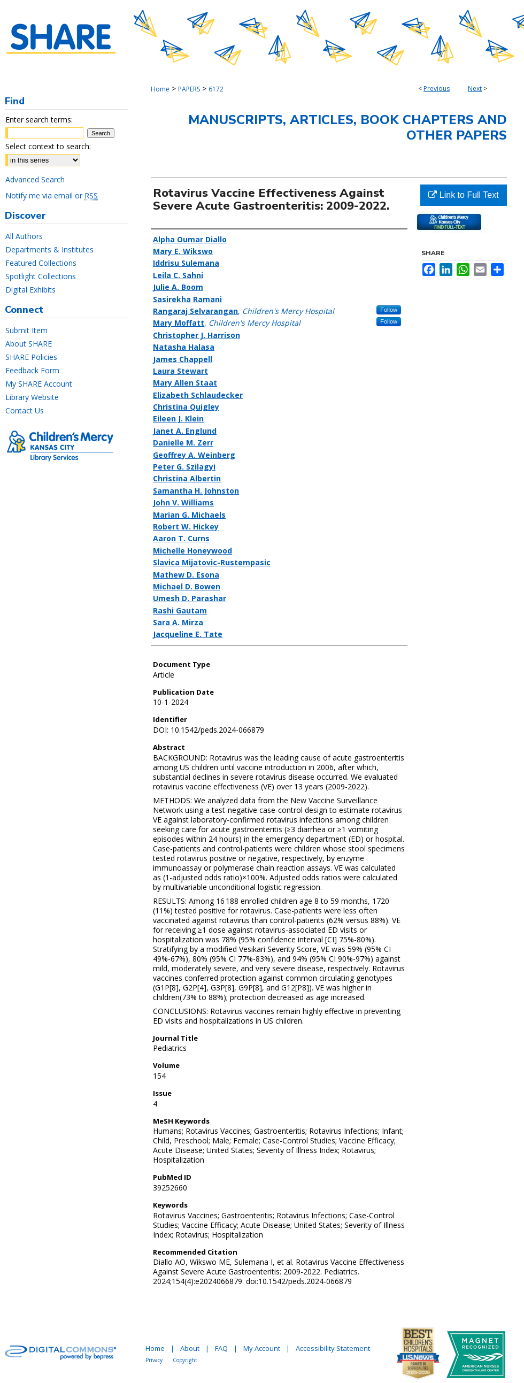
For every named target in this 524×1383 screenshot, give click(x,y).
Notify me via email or (51, 195)
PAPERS (189, 89)
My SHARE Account (38, 384)
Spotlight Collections (40, 276)
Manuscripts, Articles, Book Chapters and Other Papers (347, 127)
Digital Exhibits (30, 290)
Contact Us (24, 410)
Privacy (154, 1360)
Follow (388, 309)
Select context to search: (48, 146)
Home (160, 89)
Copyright (185, 1360)
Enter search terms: (39, 119)
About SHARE (28, 344)
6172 (216, 89)
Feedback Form (32, 370)
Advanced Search (35, 179)
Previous (436, 88)
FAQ (221, 1348)
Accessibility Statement (333, 1348)
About (189, 1348)
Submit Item (26, 330)
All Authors (24, 236)
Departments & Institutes (49, 249)
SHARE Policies (31, 357)
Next (475, 88)
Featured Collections (40, 263)
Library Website (32, 397)
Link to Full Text (463, 194)
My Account (261, 1348)
